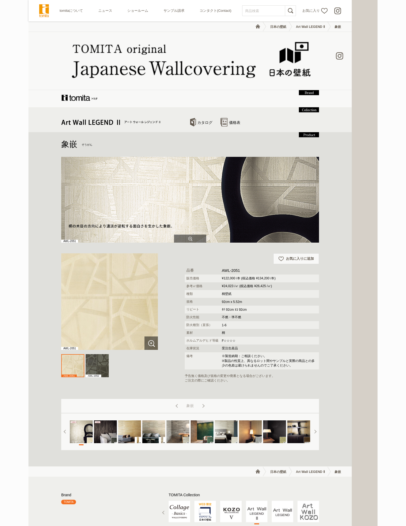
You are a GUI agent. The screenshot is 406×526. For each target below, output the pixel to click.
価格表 (230, 69)
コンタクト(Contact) (215, 11)
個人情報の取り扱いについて (309, 509)
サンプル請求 (174, 11)
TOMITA (69, 448)
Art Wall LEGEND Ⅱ (310, 27)
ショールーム (137, 11)
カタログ (201, 69)
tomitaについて (71, 11)
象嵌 (338, 27)
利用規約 (276, 509)
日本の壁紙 (278, 27)
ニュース (105, 11)
